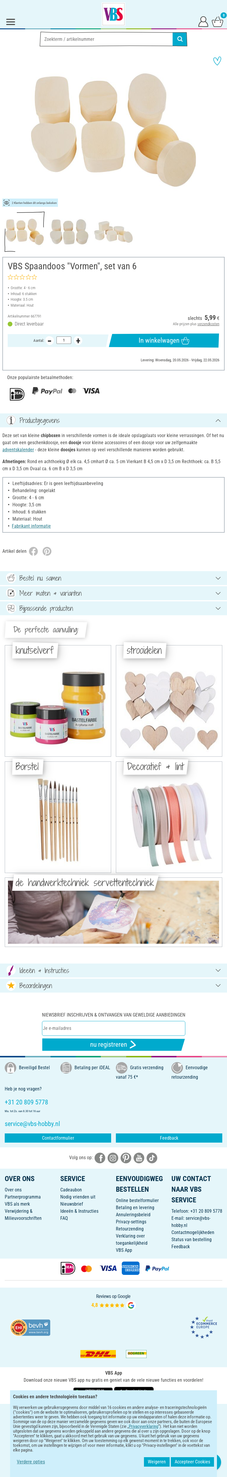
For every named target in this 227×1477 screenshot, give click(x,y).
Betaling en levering (135, 1207)
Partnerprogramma (23, 1197)
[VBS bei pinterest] (126, 1158)
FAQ (64, 1218)
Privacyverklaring (143, 1426)
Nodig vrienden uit (77, 1197)
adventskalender (18, 449)
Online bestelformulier (137, 1200)
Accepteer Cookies (192, 1462)
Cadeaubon (71, 1190)
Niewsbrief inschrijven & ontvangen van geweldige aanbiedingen (113, 1015)
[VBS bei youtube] (139, 1158)
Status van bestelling (191, 1239)
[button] (8, 130)
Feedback (169, 1138)
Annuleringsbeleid (133, 1214)
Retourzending (130, 1229)
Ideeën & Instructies (79, 1211)
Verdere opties (31, 1462)
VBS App (124, 1250)
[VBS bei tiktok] (152, 1158)
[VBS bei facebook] (100, 1158)
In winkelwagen (164, 340)
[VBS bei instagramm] (113, 1158)
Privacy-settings (131, 1222)
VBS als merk (17, 1204)
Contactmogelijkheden (192, 1232)
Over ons (13, 1190)
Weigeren (157, 1462)
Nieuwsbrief (71, 1204)
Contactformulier (58, 1138)
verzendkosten (208, 324)
